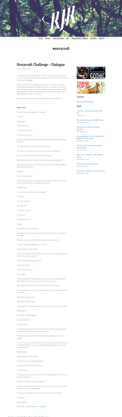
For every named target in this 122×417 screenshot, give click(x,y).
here (60, 98)
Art (67, 38)
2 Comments (41, 406)
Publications (58, 38)
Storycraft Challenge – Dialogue (41, 64)
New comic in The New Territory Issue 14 (91, 171)
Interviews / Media (80, 38)
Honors (93, 38)
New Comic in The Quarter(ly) (87, 164)
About (101, 38)
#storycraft (34, 406)
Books (47, 38)
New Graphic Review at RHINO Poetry (90, 120)
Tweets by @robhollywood (85, 102)
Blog (41, 38)
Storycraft (47, 75)
